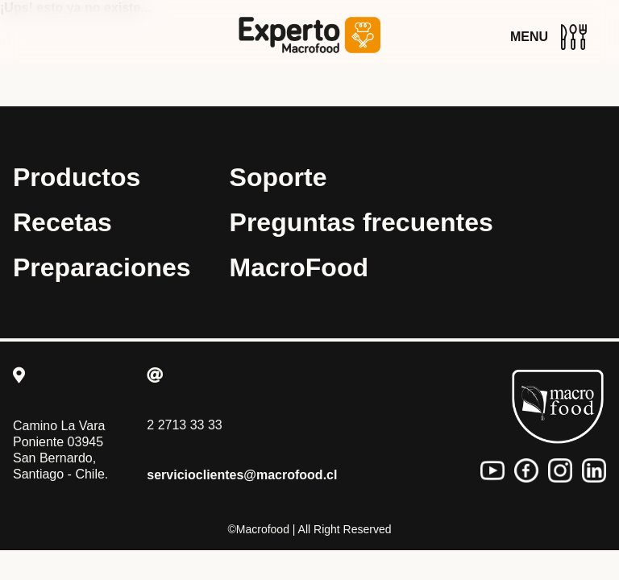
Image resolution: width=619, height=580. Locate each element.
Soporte (278, 177)
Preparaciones (102, 267)
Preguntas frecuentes (361, 222)
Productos (76, 177)
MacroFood (299, 267)
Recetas (62, 222)
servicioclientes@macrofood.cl (242, 475)
